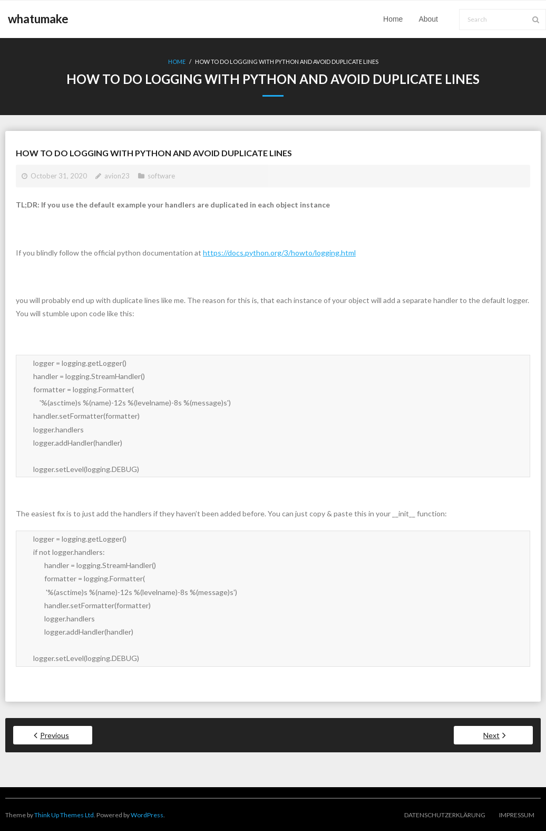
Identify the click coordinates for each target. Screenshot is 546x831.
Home (177, 61)
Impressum (516, 815)
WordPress (147, 815)
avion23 (117, 176)
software (161, 176)
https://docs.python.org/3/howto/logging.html (279, 252)
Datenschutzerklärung (444, 815)
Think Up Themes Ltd (64, 815)
